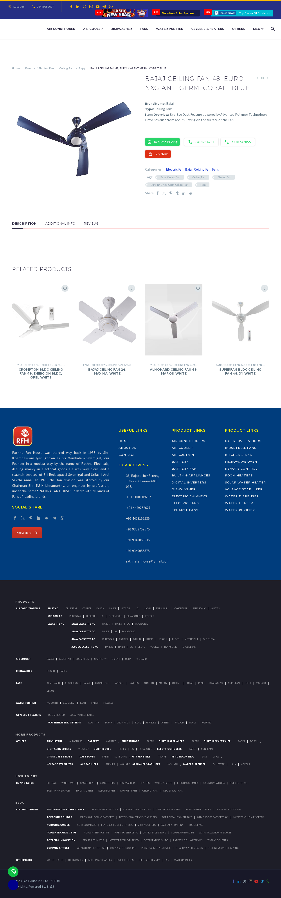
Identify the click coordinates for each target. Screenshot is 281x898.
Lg (137, 608)
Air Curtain (183, 454)
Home (16, 68)
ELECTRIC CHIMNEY (149, 860)
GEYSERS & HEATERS (28, 714)
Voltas (215, 608)
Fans (144, 29)
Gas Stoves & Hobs (243, 441)
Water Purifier (169, 29)
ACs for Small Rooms (105, 809)
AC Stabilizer (89, 764)
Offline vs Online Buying (223, 847)
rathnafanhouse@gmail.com (147, 561)
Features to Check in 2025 (117, 824)
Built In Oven (102, 748)
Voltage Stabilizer (244, 489)
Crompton (82, 658)
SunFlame (207, 748)
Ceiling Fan (66, 68)
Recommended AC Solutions (65, 809)
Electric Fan (224, 177)
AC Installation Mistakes (215, 832)
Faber (63, 671)
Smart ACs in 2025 (93, 840)
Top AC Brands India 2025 (177, 817)
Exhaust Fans (185, 510)
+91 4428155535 (138, 518)
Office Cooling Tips (168, 809)
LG (132, 748)
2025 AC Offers (147, 824)
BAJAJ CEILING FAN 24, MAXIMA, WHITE (107, 371)
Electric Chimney (187, 782)
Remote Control (241, 468)
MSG (258, 29)
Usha (128, 658)
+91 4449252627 (138, 507)
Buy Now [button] (158, 154)
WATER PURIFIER (183, 860)
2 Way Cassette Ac (83, 631)
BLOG (20, 803)
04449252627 (44, 7)
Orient (116, 658)
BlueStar (71, 608)
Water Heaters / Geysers (64, 722)
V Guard (261, 683)
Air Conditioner (61, 29)
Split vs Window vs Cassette (96, 817)
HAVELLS (108, 702)
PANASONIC (145, 748)
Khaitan (149, 683)
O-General (180, 608)
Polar (189, 683)
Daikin (100, 608)
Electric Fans (185, 503)
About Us (127, 447)
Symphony (100, 658)
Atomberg (71, 683)
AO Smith (52, 702)
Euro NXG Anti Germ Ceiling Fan (169, 185)
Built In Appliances (171, 741)
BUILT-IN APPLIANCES (100, 860)
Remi (201, 683)
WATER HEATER (55, 860)
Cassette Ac (56, 623)
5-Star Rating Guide (156, 840)
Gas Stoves (87, 756)
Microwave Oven (241, 461)
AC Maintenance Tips (96, 832)
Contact (127, 454)
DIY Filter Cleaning (154, 832)
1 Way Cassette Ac (83, 623)
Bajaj (82, 68)
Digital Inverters (189, 482)
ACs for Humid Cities (198, 809)
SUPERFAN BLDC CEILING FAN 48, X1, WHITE (240, 371)
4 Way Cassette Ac (83, 639)
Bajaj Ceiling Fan (170, 177)
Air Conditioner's (28, 608)
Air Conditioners (188, 441)
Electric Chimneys (189, 496)
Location (18, 7)
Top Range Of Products (254, 13)
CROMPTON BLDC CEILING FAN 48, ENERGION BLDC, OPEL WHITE (41, 373)
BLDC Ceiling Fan (51, 365)
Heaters (145, 782)
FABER (94, 702)
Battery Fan (184, 468)
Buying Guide (25, 782)
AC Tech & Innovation (61, 840)
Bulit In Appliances (58, 790)
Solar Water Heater (245, 482)
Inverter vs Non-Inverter (248, 817)
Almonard (196, 365)
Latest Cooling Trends (187, 840)
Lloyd (147, 608)
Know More (27, 533)
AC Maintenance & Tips (61, 832)
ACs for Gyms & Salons (137, 809)
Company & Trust (58, 847)
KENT (83, 702)
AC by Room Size (86, 824)
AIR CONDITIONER (27, 809)
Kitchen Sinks (238, 454)
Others (238, 29)
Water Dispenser (242, 496)
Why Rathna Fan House (91, 847)
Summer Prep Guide (182, 832)
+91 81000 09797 (138, 497)
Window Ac (55, 616)
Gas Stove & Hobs (214, 782)
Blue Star (69, 702)
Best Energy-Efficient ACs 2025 (138, 817)
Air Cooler (93, 29)
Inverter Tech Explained (124, 840)
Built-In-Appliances (191, 475)
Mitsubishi (162, 608)
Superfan (234, 683)
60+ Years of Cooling (123, 847)
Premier (110, 764)
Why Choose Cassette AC (212, 817)
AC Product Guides (59, 817)
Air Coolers (107, 782)
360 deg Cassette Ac (84, 646)
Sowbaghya (216, 683)
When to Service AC (126, 832)
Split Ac (53, 608)
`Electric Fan (45, 68)
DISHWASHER (75, 860)
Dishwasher (121, 29)
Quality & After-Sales (189, 847)
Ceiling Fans (150, 790)
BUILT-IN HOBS (125, 860)
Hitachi (125, 608)
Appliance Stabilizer (146, 764)
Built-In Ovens (84, 790)
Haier (112, 608)
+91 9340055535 (138, 540)
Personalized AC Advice (156, 847)
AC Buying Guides (58, 824)
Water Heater (239, 503)
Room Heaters (239, 475)
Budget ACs (196, 824)
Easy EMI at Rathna (172, 824)
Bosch (51, 671)
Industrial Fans (240, 447)
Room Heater (56, 714)
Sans (204, 756)
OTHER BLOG (24, 860)
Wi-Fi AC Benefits (217, 840)
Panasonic (199, 608)
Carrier (86, 608)
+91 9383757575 (138, 529)
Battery (180, 461)
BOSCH (254, 741)
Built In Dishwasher (217, 741)
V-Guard (142, 658)
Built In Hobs (130, 741)
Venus (50, 690)
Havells (134, 683)
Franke (162, 756)
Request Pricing (162, 142)
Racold (179, 722)
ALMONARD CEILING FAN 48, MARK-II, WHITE (174, 371)
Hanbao (118, 683)
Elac (138, 722)
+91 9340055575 (138, 550)
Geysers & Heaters (207, 29)
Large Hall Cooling (228, 809)
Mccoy (163, 683)
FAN (167, 860)
